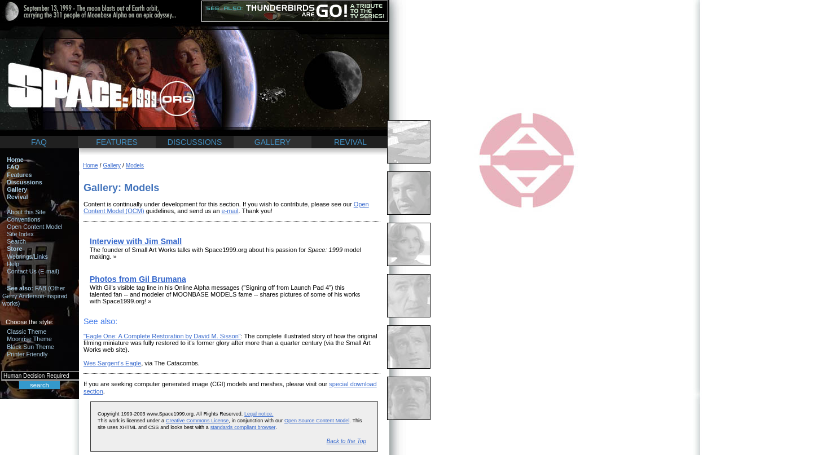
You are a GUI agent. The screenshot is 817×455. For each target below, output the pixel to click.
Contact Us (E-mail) (33, 271)
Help (13, 263)
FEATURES (117, 142)
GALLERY (272, 142)
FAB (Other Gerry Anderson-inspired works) (35, 295)
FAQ (39, 142)
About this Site (26, 212)
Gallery (17, 189)
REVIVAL (350, 142)
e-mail (230, 210)
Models (135, 165)
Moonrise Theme (29, 338)
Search (16, 241)
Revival (17, 196)
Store (14, 248)
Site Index (20, 234)
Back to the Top (346, 441)
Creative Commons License (197, 420)
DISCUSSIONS (195, 142)
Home (15, 159)
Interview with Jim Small (136, 241)
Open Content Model (34, 226)
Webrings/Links (27, 256)
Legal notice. (258, 414)
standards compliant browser (242, 427)
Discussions (24, 182)
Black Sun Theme (30, 346)
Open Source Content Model (316, 420)
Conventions (23, 219)
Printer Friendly (27, 354)
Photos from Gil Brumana (138, 279)
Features (19, 174)
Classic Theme (26, 331)
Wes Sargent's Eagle (112, 363)
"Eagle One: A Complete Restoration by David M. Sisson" (162, 336)
